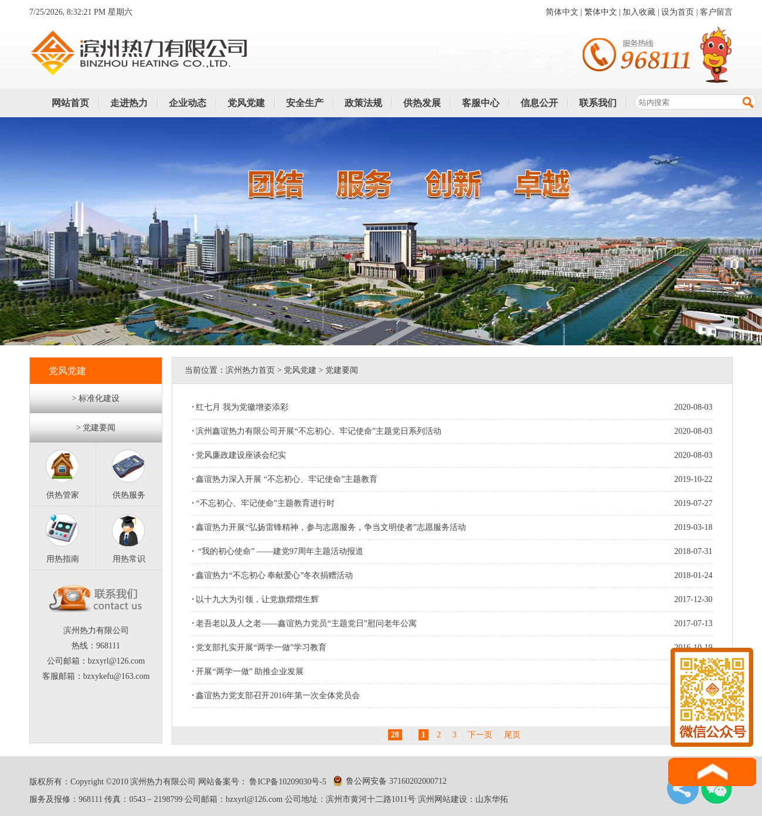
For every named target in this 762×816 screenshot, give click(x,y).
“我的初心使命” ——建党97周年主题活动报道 (277, 551)
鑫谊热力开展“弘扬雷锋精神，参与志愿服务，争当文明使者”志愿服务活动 (328, 527)
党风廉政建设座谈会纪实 (239, 455)
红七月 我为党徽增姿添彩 (240, 407)
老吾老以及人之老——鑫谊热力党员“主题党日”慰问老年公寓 (304, 623)
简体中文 (562, 12)
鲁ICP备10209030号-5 (286, 781)
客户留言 (716, 12)
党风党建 (246, 103)
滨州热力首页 (250, 370)
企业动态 (187, 103)
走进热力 (129, 103)
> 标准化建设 (96, 398)
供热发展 (422, 103)
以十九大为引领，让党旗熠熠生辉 (255, 599)
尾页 (512, 734)
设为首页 (677, 12)
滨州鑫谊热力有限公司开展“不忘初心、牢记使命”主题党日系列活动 (316, 431)
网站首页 (70, 103)
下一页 (480, 734)
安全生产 (305, 103)
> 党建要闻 (95, 427)
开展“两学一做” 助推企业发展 (248, 671)
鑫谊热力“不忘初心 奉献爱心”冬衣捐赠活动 (272, 575)
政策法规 (363, 103)
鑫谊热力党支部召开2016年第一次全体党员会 (276, 695)
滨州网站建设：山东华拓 (463, 799)
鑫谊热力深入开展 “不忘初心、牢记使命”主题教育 (284, 479)
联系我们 (598, 103)
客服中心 (480, 103)
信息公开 (539, 103)
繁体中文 (600, 12)
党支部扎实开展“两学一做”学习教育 (259, 647)
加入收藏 (638, 12)
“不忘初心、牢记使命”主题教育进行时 (263, 503)
